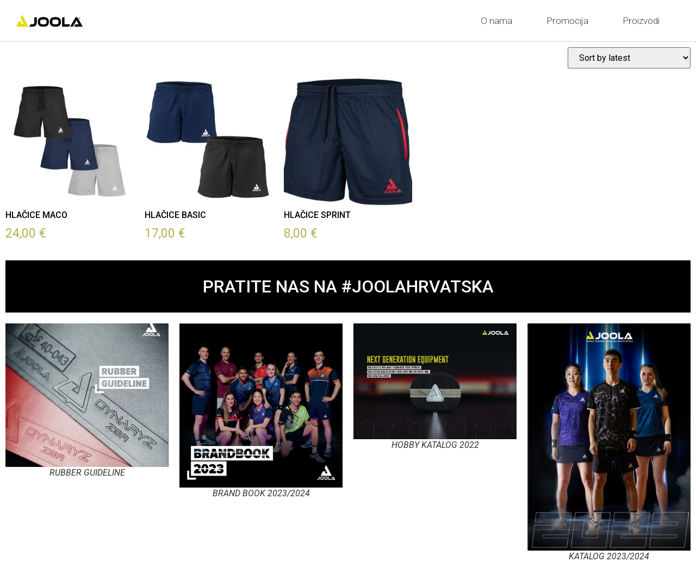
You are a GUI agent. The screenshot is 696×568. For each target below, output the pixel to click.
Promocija (570, 20)
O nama (499, 20)
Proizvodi (644, 20)
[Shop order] (629, 57)
